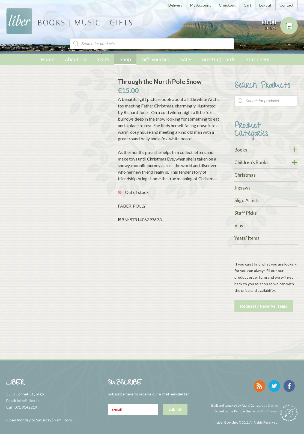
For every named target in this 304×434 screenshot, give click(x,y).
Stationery (257, 59)
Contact (286, 5)
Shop (125, 59)
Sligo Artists (247, 200)
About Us (75, 59)
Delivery (175, 5)
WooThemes (269, 407)
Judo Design (269, 401)
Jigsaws (242, 188)
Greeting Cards (218, 59)
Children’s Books (251, 162)
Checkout (227, 5)
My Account (200, 5)
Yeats (103, 59)
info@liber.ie (28, 399)
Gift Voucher (155, 59)
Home (47, 59)
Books (240, 150)
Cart (247, 5)
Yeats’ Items (247, 238)
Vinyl (239, 225)
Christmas (245, 175)
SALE (185, 59)
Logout (265, 5)
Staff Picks (245, 213)
